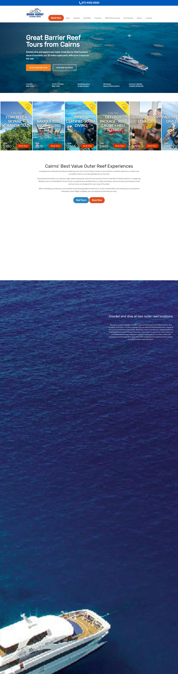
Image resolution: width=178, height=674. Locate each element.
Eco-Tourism (128, 18)
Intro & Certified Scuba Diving (81, 121)
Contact (149, 18)
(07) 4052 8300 (89, 2)
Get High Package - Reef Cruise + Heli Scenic (113, 123)
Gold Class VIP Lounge (145, 119)
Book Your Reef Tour (38, 68)
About (139, 18)
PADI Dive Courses (112, 18)
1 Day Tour (48, 112)
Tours (68, 18)
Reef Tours (81, 200)
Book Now (56, 17)
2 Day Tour (16, 112)
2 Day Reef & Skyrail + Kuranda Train (16, 121)
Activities (87, 18)
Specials (77, 18)
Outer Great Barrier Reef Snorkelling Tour (49, 123)
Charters (97, 18)
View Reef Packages (64, 68)
